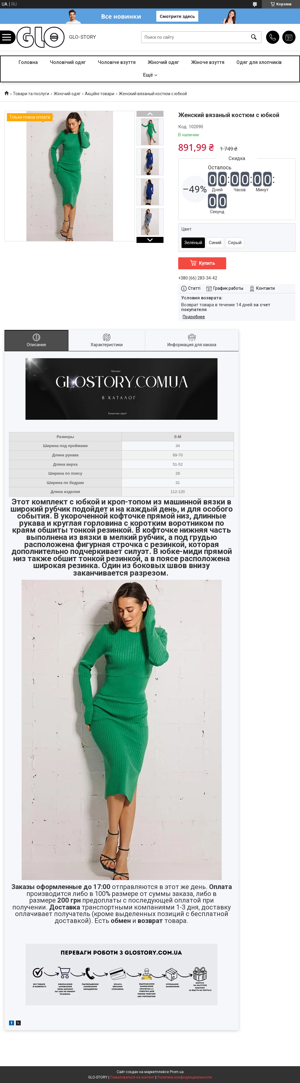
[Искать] (254, 37)
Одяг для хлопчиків (259, 62)
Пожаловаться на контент (132, 1077)
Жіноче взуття (207, 62)
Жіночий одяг (163, 62)
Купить (207, 263)
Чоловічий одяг (68, 62)
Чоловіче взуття (117, 62)
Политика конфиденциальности (184, 1077)
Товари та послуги (31, 93)
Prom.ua (177, 1072)
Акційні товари (99, 93)
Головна (28, 62)
